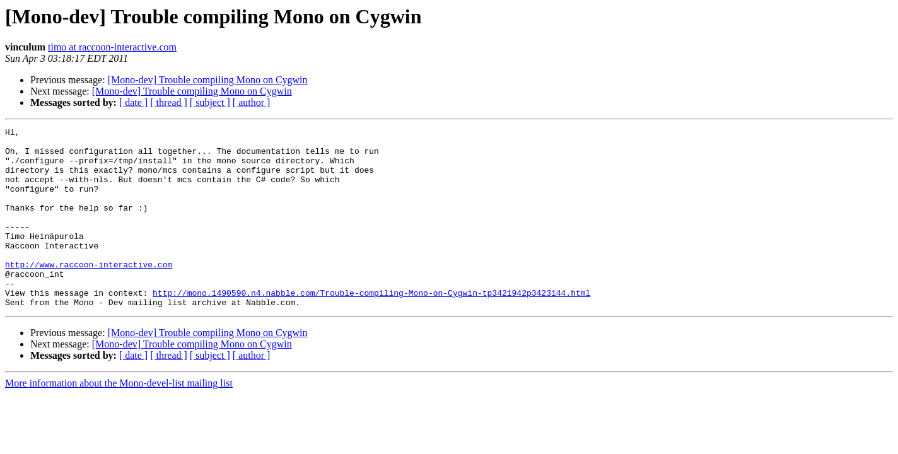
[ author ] (252, 102)
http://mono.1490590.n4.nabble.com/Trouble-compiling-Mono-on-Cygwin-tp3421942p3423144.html (371, 326)
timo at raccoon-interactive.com (112, 47)
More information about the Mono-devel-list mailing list (119, 419)
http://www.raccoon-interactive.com (88, 292)
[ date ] (133, 102)
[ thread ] (168, 102)
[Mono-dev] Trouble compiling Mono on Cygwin (208, 79)
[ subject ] (210, 102)
